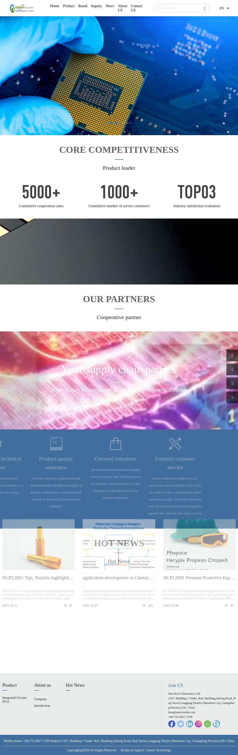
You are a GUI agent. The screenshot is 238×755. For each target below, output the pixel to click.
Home (54, 6)
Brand (82, 6)
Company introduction (42, 702)
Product (69, 6)
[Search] (181, 8)
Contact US (136, 8)
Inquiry (96, 6)
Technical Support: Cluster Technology (145, 750)
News (110, 6)
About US (122, 8)
